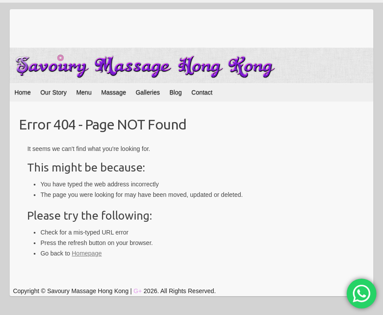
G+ (138, 290)
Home (22, 92)
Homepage (87, 253)
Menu (83, 92)
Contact (201, 92)
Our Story (53, 92)
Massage (113, 92)
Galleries (148, 92)
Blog (175, 92)
